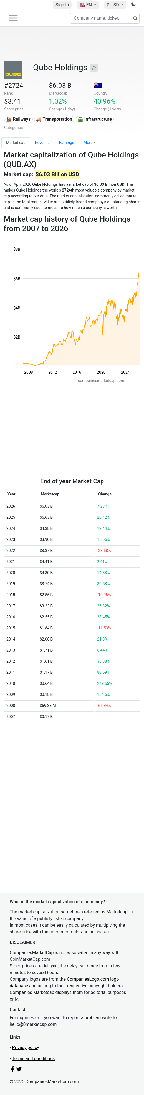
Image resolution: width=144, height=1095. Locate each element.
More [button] (88, 142)
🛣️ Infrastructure (95, 119)
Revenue (42, 142)
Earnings (66, 142)
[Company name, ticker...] (105, 18)
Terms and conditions (33, 1058)
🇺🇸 (86, 4)
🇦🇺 (98, 85)
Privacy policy (25, 1047)
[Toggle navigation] (13, 18)
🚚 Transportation (54, 119)
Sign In (62, 4)
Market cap (16, 142)
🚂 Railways (18, 119)
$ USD (113, 4)
